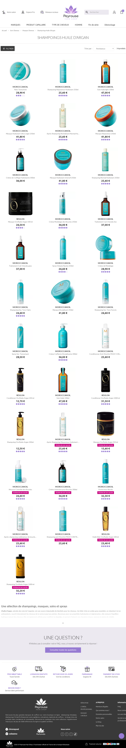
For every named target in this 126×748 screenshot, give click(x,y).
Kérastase (84, 703)
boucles (59, 617)
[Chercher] (99, 12)
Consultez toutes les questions (63, 650)
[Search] (87, 12)
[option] (63, 1)
